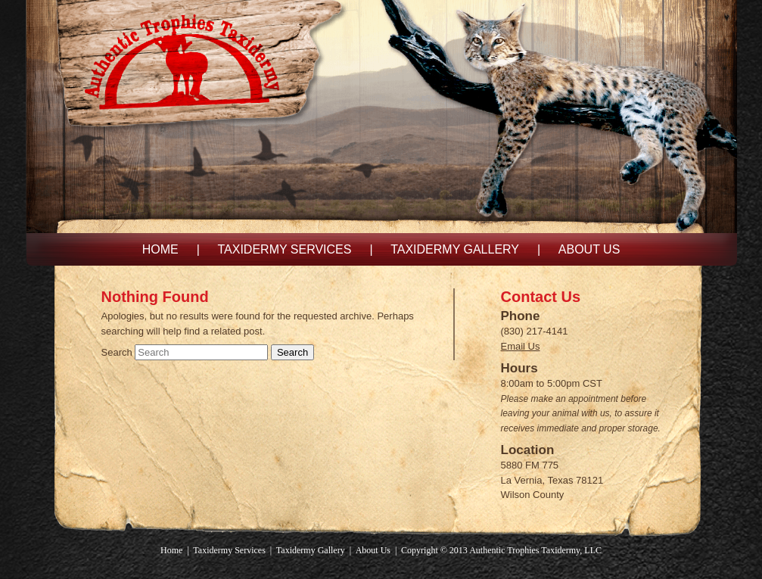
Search (116, 352)
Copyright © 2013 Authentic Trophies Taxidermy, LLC (501, 550)
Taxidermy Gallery (454, 249)
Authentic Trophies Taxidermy (202, 67)
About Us (589, 249)
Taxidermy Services (284, 249)
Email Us (520, 346)
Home (160, 249)
